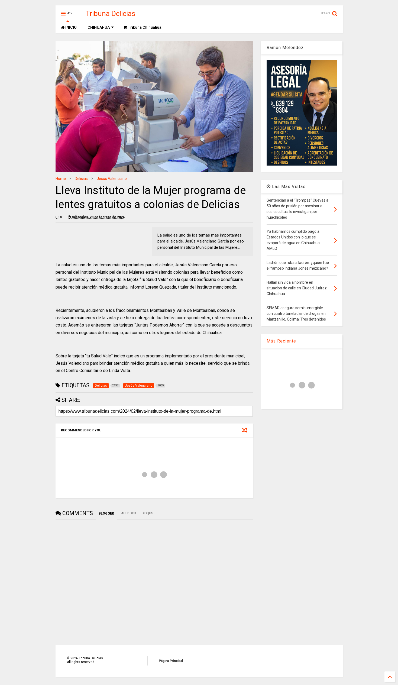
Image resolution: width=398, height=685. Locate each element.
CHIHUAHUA (101, 27)
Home (61, 178)
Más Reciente (281, 341)
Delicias (81, 178)
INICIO (69, 27)
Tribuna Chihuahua (142, 27)
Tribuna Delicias (110, 13)
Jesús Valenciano (112, 178)
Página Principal (171, 661)
